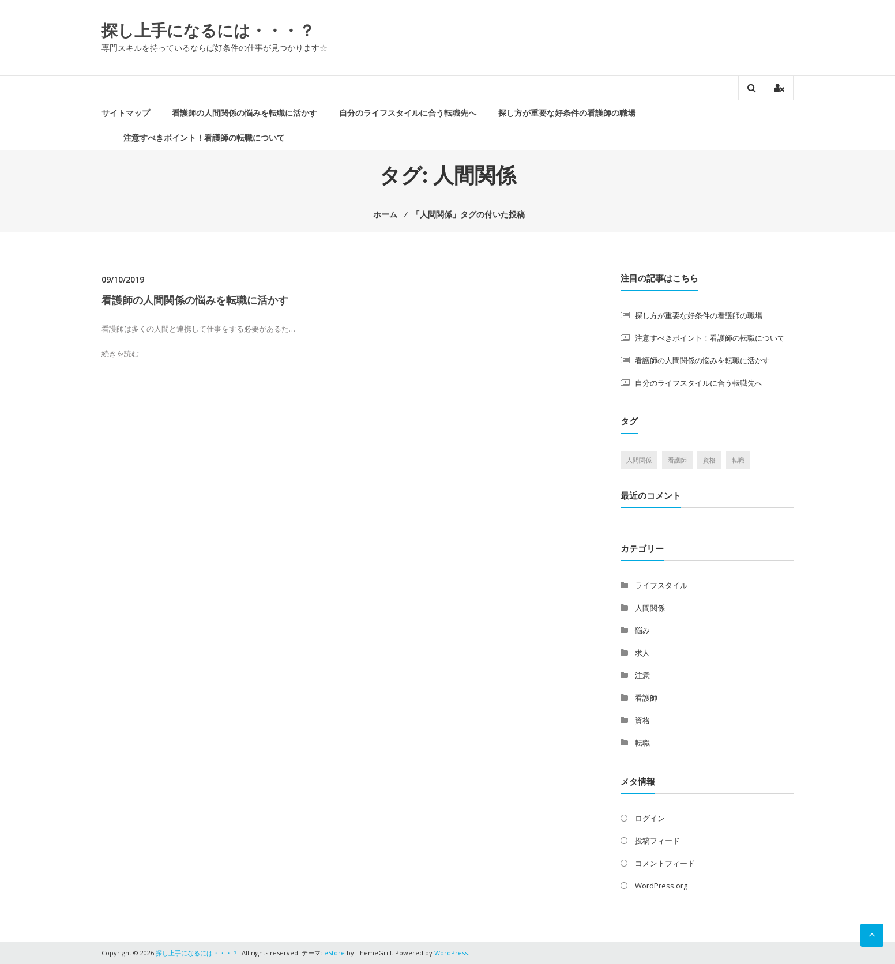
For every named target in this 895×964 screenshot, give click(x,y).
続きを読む (120, 353)
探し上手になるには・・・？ (208, 30)
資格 (642, 720)
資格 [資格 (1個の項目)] (709, 460)
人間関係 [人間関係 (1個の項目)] (639, 460)
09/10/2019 (122, 279)
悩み (642, 630)
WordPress (451, 952)
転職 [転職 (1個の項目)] (738, 460)
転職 (642, 742)
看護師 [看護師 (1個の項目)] (677, 460)
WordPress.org (661, 885)
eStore (334, 952)
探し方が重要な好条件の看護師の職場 (566, 112)
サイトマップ (125, 112)
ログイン (650, 818)
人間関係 (650, 607)
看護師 (646, 697)
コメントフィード (665, 863)
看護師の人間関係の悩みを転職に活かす (244, 112)
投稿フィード (657, 840)
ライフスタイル (661, 585)
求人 (642, 652)
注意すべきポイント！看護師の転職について (204, 137)
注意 (642, 675)
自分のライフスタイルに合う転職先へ (407, 112)
